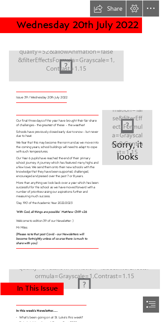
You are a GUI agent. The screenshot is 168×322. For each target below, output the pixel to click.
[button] (108, 8)
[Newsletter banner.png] (84, 60)
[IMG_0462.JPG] (84, 276)
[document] (84, 161)
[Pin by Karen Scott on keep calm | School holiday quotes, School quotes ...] (127, 137)
